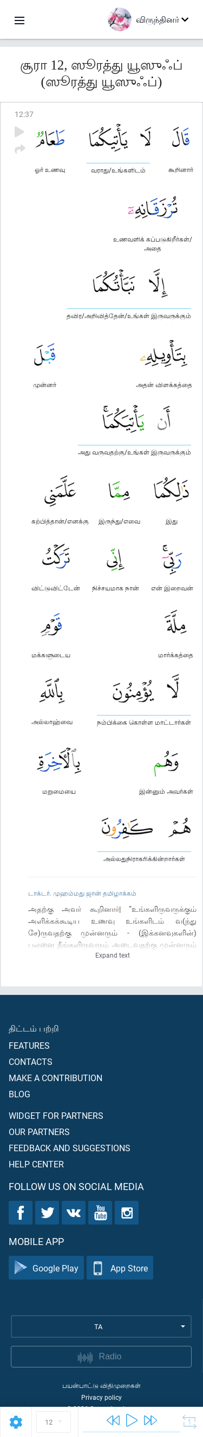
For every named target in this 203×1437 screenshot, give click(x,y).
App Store (120, 1268)
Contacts (31, 1061)
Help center (36, 1164)
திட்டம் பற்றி (34, 1028)
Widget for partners (56, 1115)
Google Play (46, 1268)
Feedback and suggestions (69, 1147)
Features (29, 1045)
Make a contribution (55, 1077)
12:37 (24, 114)
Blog (19, 1093)
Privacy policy (101, 1397)
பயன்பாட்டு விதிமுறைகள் (101, 1385)
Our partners (39, 1131)
